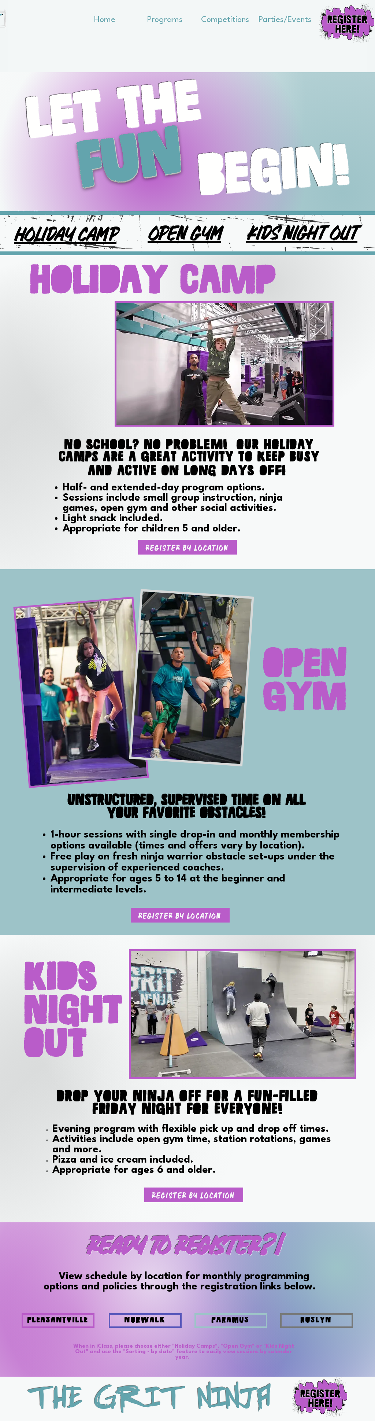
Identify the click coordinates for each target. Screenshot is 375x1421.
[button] (165, 17)
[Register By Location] (187, 547)
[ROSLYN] (316, 1320)
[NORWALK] (145, 1320)
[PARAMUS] (230, 1320)
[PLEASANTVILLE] (58, 1320)
